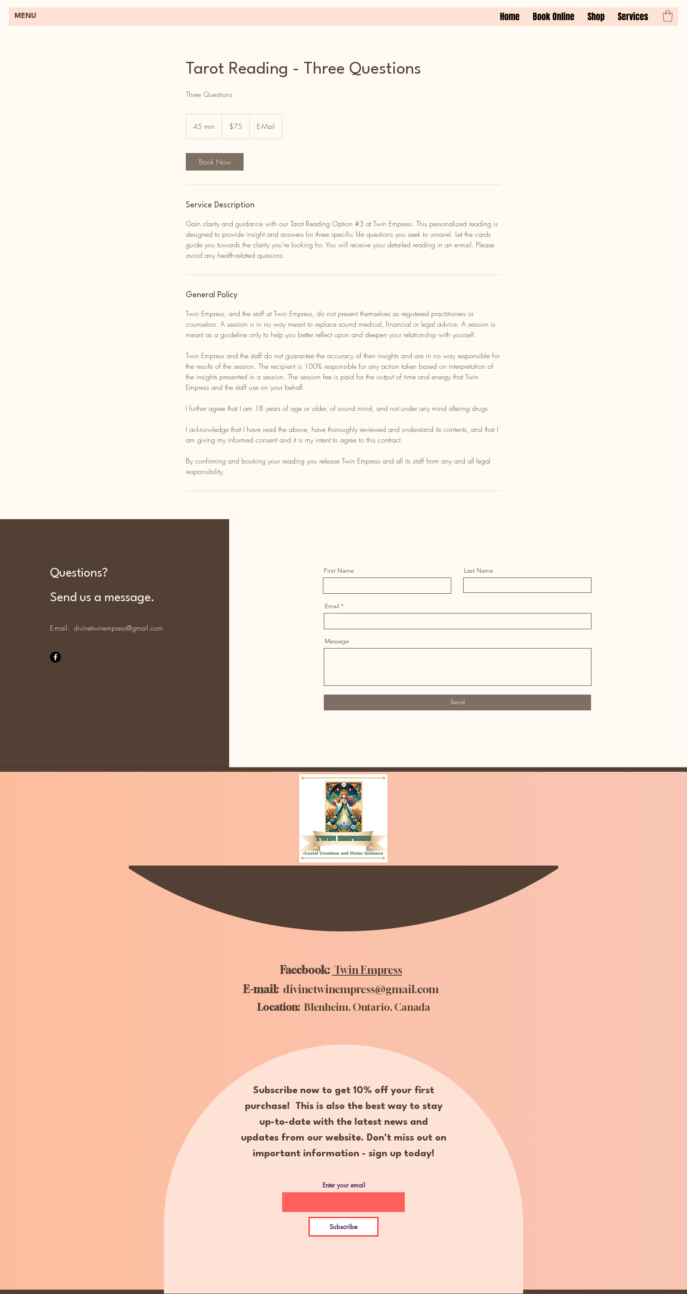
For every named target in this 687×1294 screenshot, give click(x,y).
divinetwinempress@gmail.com (118, 628)
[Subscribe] (343, 1227)
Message (337, 641)
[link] (215, 162)
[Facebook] (55, 657)
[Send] (457, 702)
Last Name (478, 570)
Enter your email (343, 1185)
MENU (25, 16)
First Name (339, 570)
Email (332, 606)
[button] (633, 16)
